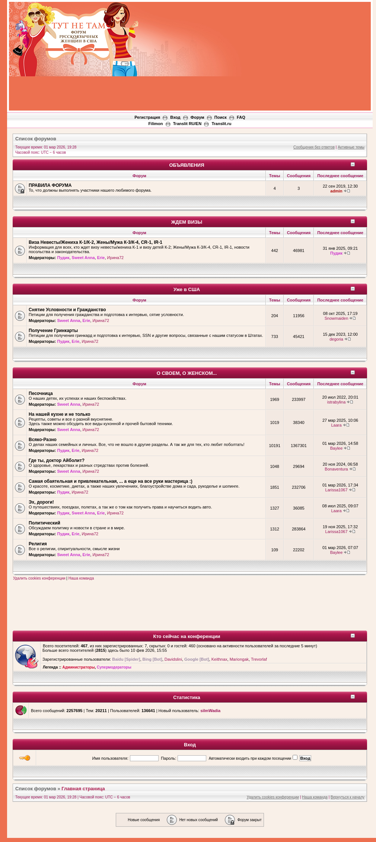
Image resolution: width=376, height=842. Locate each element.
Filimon (155, 123)
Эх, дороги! (41, 502)
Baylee (336, 448)
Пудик (63, 257)
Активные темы (351, 147)
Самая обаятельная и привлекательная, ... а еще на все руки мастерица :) (110, 481)
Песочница (41, 393)
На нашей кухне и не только (59, 414)
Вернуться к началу (347, 797)
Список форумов (35, 138)
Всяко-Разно (43, 439)
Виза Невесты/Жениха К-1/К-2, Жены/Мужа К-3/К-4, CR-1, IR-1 (95, 242)
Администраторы (78, 667)
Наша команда (81, 578)
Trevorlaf (259, 659)
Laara (336, 425)
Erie (101, 257)
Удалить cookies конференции (39, 578)
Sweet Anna (83, 257)
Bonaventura (336, 469)
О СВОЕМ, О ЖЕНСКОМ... (187, 373)
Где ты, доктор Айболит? (57, 460)
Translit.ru (221, 123)
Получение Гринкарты (53, 330)
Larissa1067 (336, 490)
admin (336, 191)
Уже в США (186, 289)
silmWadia (210, 710)
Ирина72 (115, 257)
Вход (175, 117)
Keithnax (219, 659)
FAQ (241, 117)
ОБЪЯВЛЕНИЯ (186, 165)
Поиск (220, 117)
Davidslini (173, 659)
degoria (336, 339)
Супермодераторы (114, 667)
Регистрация (147, 117)
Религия (38, 543)
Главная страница (83, 788)
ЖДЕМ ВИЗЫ (187, 222)
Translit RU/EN (187, 123)
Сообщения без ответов (314, 147)
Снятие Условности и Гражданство (67, 309)
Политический (44, 523)
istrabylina (336, 402)
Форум (197, 117)
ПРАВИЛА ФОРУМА (50, 185)
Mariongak (239, 659)
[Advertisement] (256, 58)
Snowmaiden (336, 318)
